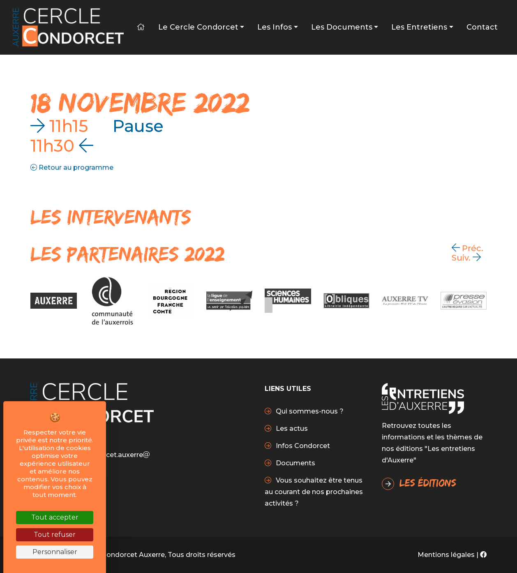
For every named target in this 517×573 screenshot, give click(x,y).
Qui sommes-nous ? (309, 411)
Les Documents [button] (341, 27)
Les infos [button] (274, 27)
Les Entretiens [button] (419, 27)
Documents (294, 463)
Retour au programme (71, 167)
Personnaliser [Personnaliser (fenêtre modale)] (54, 552)
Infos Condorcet (302, 446)
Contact (482, 27)
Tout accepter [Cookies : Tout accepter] (54, 517)
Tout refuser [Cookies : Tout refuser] (55, 534)
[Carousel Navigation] (472, 252)
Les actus (291, 428)
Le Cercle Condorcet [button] (198, 27)
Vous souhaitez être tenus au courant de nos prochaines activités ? (314, 491)
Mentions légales (446, 555)
